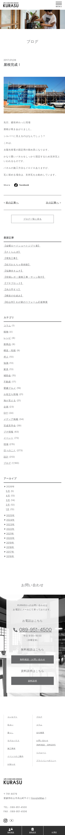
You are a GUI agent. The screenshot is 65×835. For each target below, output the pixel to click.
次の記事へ (52, 202)
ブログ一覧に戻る (32, 219)
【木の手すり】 (12, 289)
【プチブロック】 (13, 283)
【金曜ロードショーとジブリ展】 (22, 245)
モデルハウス (13, 740)
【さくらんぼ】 (12, 252)
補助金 (7, 375)
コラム (7, 325)
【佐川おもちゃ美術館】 (17, 264)
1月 (7, 509)
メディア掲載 (11, 419)
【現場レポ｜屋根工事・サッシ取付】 (24, 277)
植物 (6, 331)
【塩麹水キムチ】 (13, 270)
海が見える (10, 400)
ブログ (7, 463)
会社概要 (40, 733)
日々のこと (10, 450)
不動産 (7, 381)
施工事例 (11, 748)
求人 (6, 356)
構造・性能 (10, 350)
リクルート (41, 753)
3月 (8, 500)
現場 (6, 444)
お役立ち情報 (11, 394)
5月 (8, 491)
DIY (6, 413)
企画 (6, 406)
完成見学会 (10, 425)
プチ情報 (8, 431)
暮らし (10, 733)
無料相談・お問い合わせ (32, 659)
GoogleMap (37, 798)
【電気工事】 (11, 258)
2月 (8, 504)
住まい (10, 725)
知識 (6, 363)
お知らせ (11, 764)
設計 (6, 456)
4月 (8, 495)
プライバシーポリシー (46, 760)
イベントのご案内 (15, 756)
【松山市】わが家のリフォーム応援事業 (26, 302)
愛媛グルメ (10, 388)
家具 (6, 369)
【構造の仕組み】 (13, 295)
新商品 (7, 344)
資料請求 (32, 680)
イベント (8, 438)
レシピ (7, 338)
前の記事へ (12, 202)
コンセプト (12, 717)
